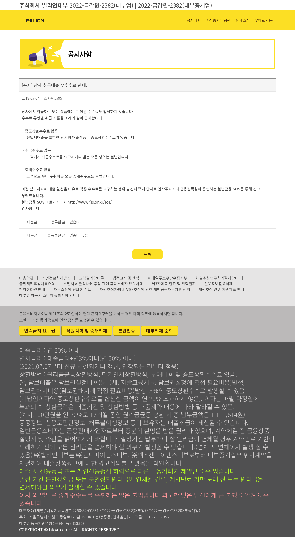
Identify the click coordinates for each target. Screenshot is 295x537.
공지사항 (194, 20)
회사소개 (242, 20)
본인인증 (126, 330)
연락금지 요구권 (39, 330)
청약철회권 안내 (32, 289)
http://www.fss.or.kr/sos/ (89, 202)
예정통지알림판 (218, 20)
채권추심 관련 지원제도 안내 (221, 289)
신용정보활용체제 (218, 283)
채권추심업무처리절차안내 (217, 278)
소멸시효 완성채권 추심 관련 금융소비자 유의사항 (103, 283)
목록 (147, 254)
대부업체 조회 (159, 330)
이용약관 (26, 278)
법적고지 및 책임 (126, 278)
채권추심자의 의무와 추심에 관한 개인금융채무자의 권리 (145, 289)
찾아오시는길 (265, 20)
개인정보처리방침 (56, 278)
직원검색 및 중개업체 (86, 330)
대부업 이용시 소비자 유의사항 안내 (47, 295)
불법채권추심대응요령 (37, 283)
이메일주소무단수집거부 (167, 278)
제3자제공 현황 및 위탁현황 (174, 283)
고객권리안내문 (91, 278)
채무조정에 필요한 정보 (72, 289)
